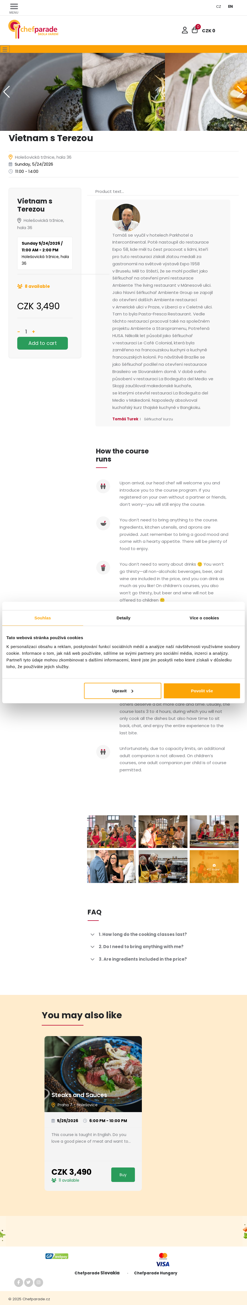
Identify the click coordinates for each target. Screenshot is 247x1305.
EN (230, 6)
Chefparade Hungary (155, 1273)
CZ (218, 6)
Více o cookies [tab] (204, 617)
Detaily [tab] (123, 617)
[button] (240, 92)
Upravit (123, 690)
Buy (123, 1175)
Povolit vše (202, 690)
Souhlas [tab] (42, 617)
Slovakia (111, 1273)
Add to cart (42, 343)
